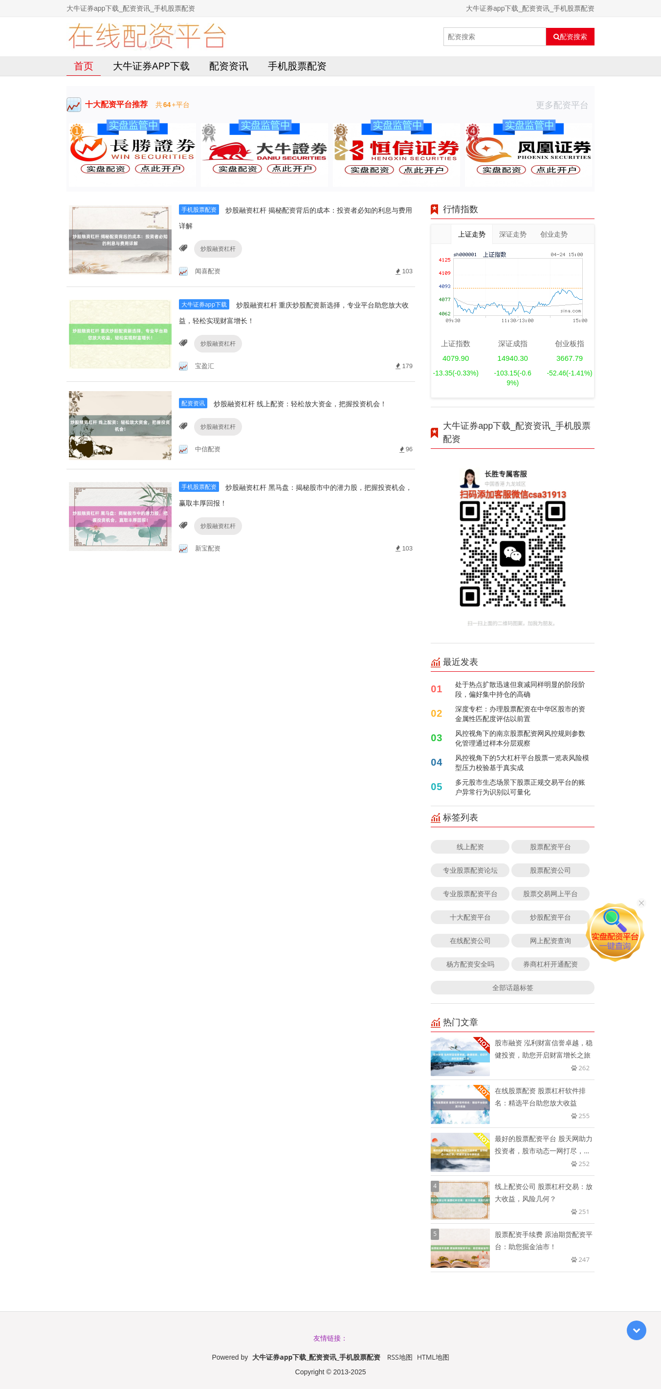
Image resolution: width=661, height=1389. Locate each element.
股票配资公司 (550, 870)
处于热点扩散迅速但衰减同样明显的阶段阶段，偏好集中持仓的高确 (520, 689)
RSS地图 (400, 1357)
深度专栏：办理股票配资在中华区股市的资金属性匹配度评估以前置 (520, 713)
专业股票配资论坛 (470, 870)
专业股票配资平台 (470, 893)
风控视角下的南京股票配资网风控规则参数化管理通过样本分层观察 (520, 738)
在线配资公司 (470, 940)
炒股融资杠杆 (215, 248)
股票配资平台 (550, 846)
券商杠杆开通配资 (550, 964)
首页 (83, 65)
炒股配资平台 (550, 917)
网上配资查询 (550, 940)
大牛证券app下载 (151, 65)
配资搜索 (570, 37)
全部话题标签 (512, 987)
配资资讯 (228, 65)
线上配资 (470, 846)
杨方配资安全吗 (470, 964)
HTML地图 (433, 1357)
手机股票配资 (297, 65)
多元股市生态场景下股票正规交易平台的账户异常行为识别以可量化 (520, 786)
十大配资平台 (470, 917)
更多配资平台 (565, 104)
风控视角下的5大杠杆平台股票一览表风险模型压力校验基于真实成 (522, 762)
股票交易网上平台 (550, 893)
